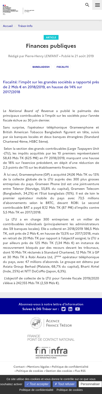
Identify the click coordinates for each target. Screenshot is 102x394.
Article (51, 37)
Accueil (8, 26)
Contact (19, 366)
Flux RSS (80, 371)
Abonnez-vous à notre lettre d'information (51, 304)
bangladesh (41, 66)
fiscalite (63, 66)
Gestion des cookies (59, 371)
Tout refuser (65, 384)
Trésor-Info (25, 26)
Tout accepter (37, 384)
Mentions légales (38, 366)
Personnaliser (90, 384)
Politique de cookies (29, 371)
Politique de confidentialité (70, 366)
